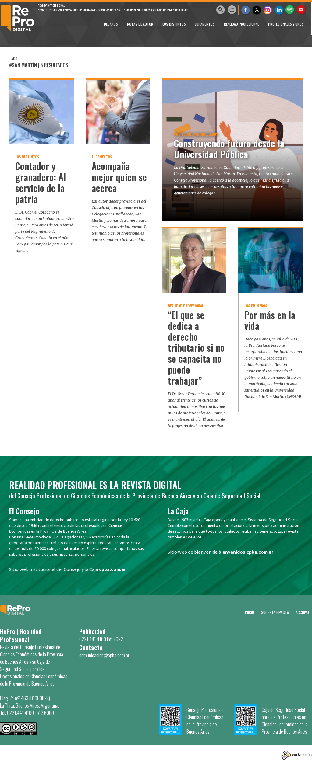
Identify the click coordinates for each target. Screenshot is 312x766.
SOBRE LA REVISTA (275, 612)
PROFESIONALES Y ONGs (286, 23)
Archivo (302, 612)
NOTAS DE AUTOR (140, 23)
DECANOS (111, 23)
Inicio (249, 612)
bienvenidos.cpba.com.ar (245, 552)
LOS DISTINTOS (174, 23)
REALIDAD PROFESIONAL (241, 23)
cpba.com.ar (112, 569)
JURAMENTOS (205, 23)
